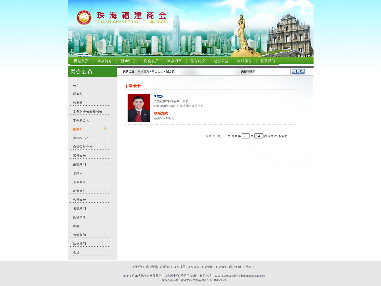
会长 (76, 85)
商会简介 (104, 61)
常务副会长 (81, 120)
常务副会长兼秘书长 (88, 111)
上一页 (216, 136)
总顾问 (78, 173)
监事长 (78, 102)
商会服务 (221, 267)
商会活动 (207, 267)
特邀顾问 (79, 235)
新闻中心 (128, 61)
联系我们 (268, 61)
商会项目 (174, 61)
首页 (208, 136)
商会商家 (193, 267)
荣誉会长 (79, 155)
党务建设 (198, 61)
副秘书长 (79, 217)
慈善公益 (221, 61)
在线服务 (244, 61)
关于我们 (138, 267)
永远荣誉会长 (83, 147)
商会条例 (235, 267)
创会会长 (79, 182)
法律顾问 (79, 243)
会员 (76, 252)
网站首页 (81, 61)
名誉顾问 (79, 208)
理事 (76, 226)
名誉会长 (79, 199)
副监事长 (79, 191)
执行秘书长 (81, 138)
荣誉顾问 (79, 164)
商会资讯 (152, 267)
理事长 (78, 94)
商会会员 (151, 61)
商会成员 (179, 267)
